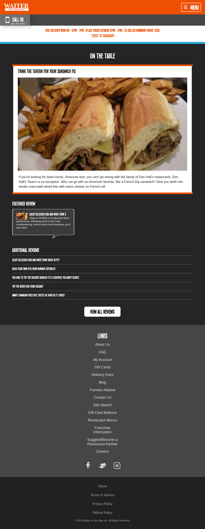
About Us (102, 345)
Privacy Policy (102, 504)
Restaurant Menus (102, 420)
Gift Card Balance (102, 413)
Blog (102, 382)
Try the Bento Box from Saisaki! (27, 286)
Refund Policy (103, 512)
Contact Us (102, 397)
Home (102, 486)
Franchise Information (102, 430)
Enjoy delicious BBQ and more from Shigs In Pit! (53, 214)
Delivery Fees (102, 375)
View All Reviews (102, 311)
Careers (102, 451)
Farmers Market (102, 390)
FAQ (102, 352)
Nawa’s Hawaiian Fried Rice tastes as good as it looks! (38, 295)
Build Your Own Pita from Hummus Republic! (33, 268)
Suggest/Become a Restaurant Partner (102, 442)
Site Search (102, 405)
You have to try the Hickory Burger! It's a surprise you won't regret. (46, 277)
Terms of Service (102, 495)
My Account (102, 360)
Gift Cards (102, 367)
